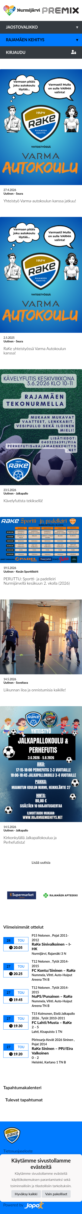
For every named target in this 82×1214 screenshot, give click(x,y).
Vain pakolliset (56, 1194)
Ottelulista (14, 1072)
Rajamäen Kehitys (44, 40)
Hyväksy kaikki (26, 1194)
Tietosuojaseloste (18, 1151)
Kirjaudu (41, 52)
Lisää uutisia (41, 862)
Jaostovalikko (44, 27)
